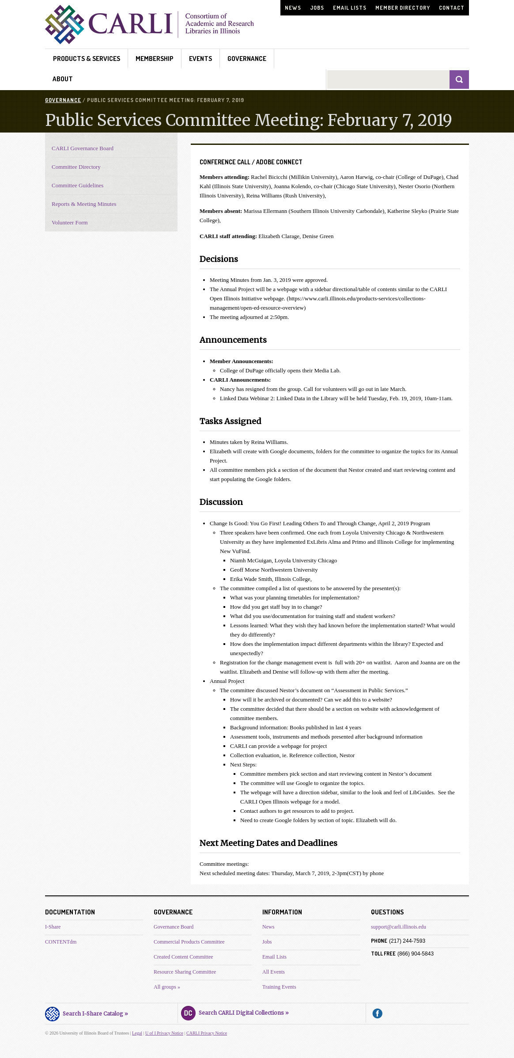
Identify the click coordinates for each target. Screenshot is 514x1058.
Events (200, 58)
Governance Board (173, 927)
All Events (273, 972)
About (63, 79)
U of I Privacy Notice (164, 1033)
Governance (246, 58)
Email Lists (350, 7)
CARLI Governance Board (82, 148)
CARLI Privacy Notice (206, 1033)
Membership (155, 58)
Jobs (317, 7)
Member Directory (402, 7)
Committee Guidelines (77, 185)
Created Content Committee (183, 957)
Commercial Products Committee (189, 942)
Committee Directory (76, 166)
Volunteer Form (70, 222)
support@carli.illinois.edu (398, 927)
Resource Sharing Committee (185, 972)
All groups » (167, 987)
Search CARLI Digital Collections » (235, 1011)
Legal (137, 1033)
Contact (452, 7)
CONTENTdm (60, 942)
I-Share (52, 927)
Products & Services (86, 58)
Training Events (279, 987)
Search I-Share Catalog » (86, 1012)
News (293, 7)
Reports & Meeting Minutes (84, 204)
